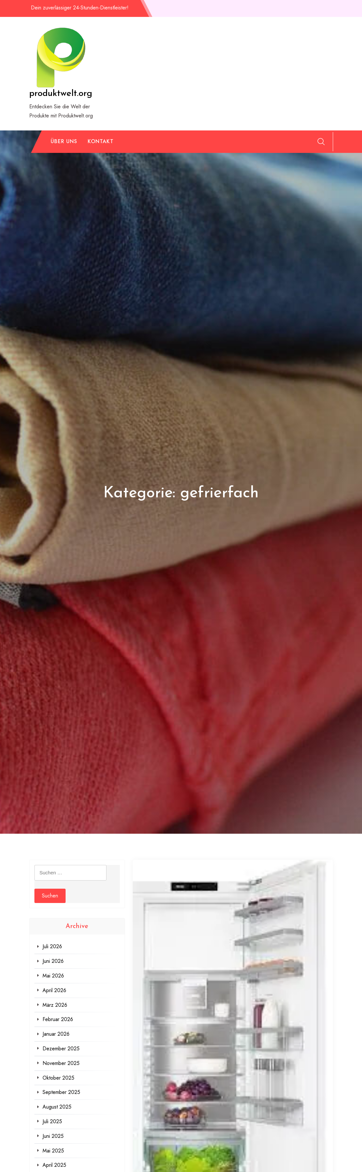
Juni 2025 (53, 1136)
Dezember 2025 (61, 1048)
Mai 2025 (53, 1150)
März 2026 (55, 1005)
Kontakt (101, 141)
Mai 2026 (53, 975)
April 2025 (54, 1165)
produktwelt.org (60, 93)
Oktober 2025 (58, 1078)
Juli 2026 (52, 946)
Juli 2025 (52, 1121)
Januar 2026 (56, 1034)
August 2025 (57, 1107)
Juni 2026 (53, 961)
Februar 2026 (58, 1019)
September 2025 (61, 1092)
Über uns (64, 141)
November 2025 (61, 1063)
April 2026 (54, 990)
